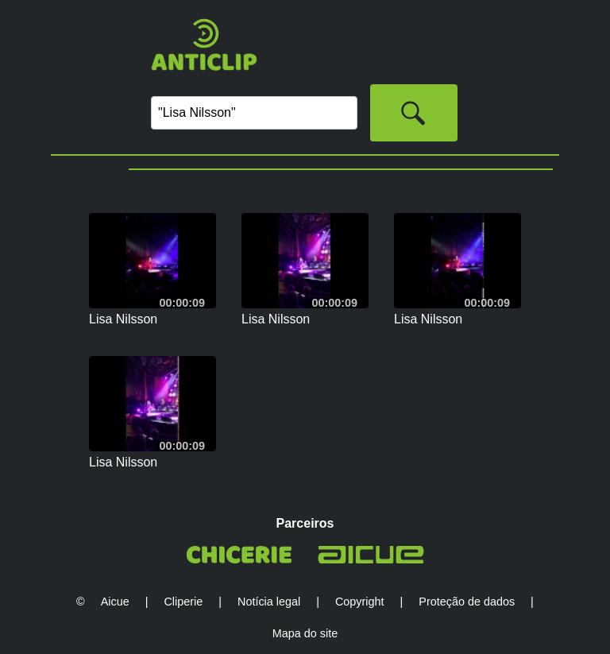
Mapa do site (305, 633)
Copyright (359, 601)
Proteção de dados (467, 601)
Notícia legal (268, 601)
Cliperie (183, 601)
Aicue (115, 601)
